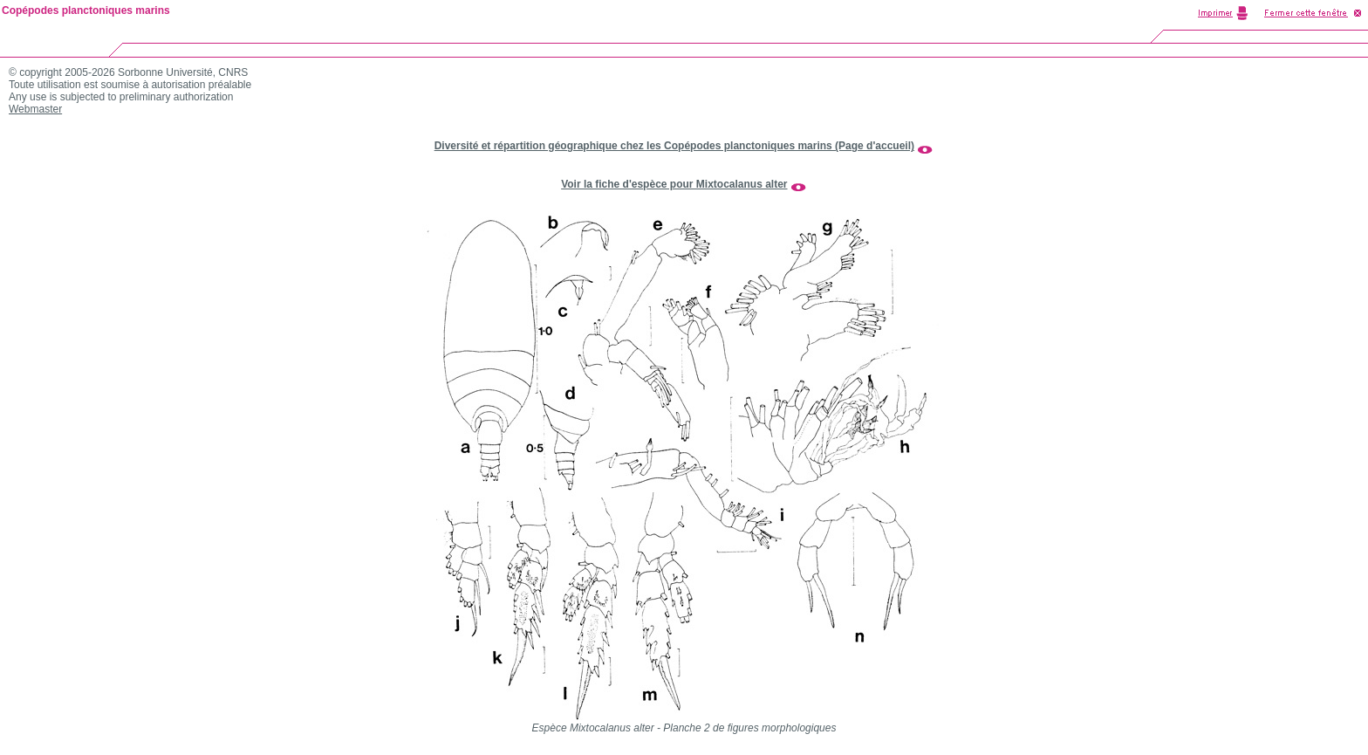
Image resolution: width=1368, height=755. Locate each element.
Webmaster (35, 109)
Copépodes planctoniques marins (86, 10)
